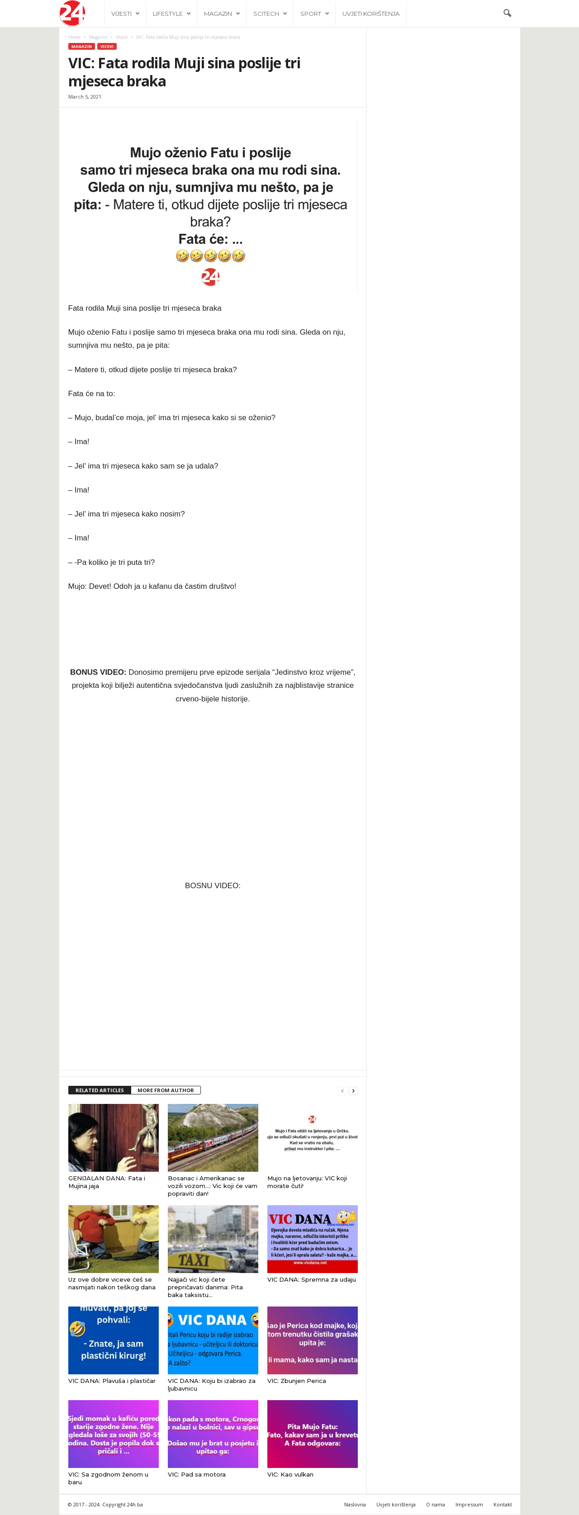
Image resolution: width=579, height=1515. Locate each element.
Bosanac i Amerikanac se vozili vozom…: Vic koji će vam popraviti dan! (212, 1186)
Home (74, 37)
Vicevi (122, 37)
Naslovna (355, 1504)
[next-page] (353, 1091)
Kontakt (503, 1504)
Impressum (469, 1504)
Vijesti (125, 13)
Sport (314, 13)
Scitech (270, 13)
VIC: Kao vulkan (290, 1474)
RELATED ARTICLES (100, 1090)
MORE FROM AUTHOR (166, 1090)
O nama (435, 1504)
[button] (507, 14)
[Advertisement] (444, 234)
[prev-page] (342, 1091)
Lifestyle (172, 13)
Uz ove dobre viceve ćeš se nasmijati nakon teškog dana (112, 1283)
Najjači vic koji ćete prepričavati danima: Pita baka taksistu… (205, 1287)
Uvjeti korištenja (370, 13)
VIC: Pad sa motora (197, 1474)
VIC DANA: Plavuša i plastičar (112, 1381)
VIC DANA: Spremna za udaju (311, 1279)
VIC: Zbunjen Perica (296, 1381)
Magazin (222, 13)
